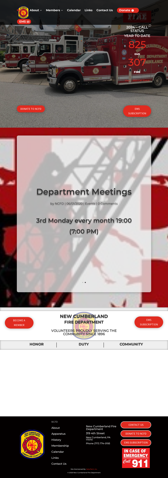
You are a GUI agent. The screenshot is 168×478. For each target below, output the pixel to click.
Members (53, 10)
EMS (22, 21)
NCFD (59, 203)
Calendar (74, 10)
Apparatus (58, 433)
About (34, 10)
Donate (124, 10)
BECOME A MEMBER (19, 323)
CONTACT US (135, 425)
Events (90, 203)
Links (88, 10)
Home (21, 10)
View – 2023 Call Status (137, 80)
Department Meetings (84, 192)
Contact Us (104, 10)
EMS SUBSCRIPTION (137, 111)
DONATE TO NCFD (30, 109)
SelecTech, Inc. (91, 469)
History (56, 440)
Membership (60, 445)
